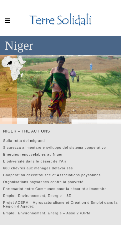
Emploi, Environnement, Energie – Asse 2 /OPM (46, 213)
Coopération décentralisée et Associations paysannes (52, 175)
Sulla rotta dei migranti (24, 140)
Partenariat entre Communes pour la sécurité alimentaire (55, 189)
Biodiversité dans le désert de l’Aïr (34, 161)
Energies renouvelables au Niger (33, 154)
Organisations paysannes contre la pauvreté (43, 182)
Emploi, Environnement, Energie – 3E (37, 196)
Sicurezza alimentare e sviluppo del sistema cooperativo (54, 147)
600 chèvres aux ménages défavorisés (38, 168)
